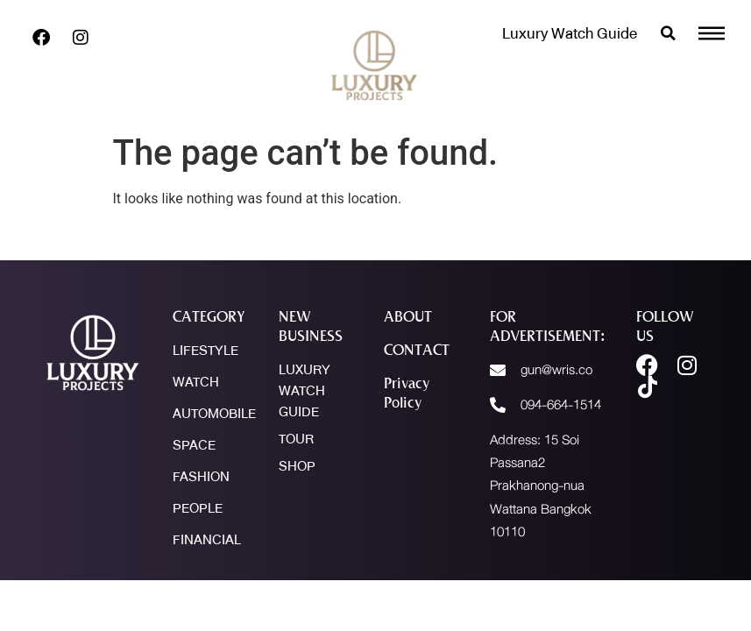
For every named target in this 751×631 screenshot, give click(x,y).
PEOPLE (198, 508)
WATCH (196, 382)
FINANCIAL (207, 539)
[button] (668, 33)
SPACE (194, 445)
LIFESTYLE (205, 350)
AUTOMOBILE (214, 413)
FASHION (201, 476)
